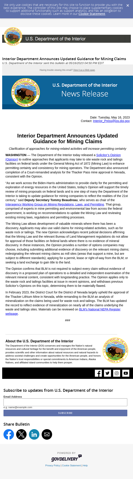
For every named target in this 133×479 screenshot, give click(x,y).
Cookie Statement (91, 14)
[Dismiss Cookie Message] (127, 4)
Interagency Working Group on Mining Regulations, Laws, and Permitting (54, 204)
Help (85, 465)
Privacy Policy (52, 465)
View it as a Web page (84, 70)
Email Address (12, 396)
